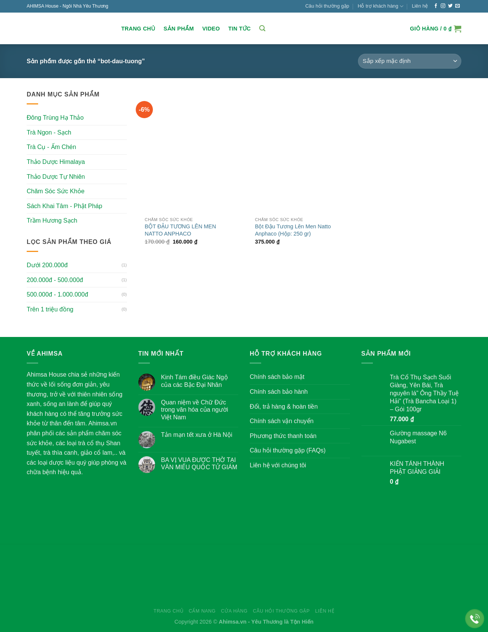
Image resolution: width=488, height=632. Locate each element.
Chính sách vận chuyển (281, 421)
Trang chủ (138, 29)
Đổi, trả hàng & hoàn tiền (284, 406)
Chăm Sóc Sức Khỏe (56, 191)
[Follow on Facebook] (435, 6)
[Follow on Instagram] (443, 6)
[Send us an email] (457, 6)
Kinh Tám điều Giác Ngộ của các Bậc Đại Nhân (194, 381)
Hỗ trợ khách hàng (380, 6)
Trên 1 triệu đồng (50, 309)
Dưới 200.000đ (47, 265)
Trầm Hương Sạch (52, 220)
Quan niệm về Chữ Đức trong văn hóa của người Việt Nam (194, 409)
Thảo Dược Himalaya (56, 162)
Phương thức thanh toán (283, 436)
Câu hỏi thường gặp (327, 6)
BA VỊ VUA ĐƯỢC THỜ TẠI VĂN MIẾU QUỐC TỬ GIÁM (199, 463)
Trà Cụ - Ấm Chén (51, 147)
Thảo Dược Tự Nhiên (56, 176)
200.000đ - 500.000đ (55, 280)
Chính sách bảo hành (279, 391)
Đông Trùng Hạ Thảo (55, 117)
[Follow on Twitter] (450, 6)
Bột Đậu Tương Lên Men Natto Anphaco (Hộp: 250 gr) (293, 230)
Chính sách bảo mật (277, 377)
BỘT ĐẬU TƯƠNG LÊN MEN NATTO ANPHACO (180, 230)
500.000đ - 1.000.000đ (57, 294)
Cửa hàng (234, 611)
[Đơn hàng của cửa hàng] (409, 61)
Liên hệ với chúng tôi (278, 465)
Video (211, 29)
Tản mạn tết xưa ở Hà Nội (196, 434)
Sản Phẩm (179, 29)
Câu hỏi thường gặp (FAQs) (288, 450)
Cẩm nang (202, 611)
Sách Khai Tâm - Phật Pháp (64, 206)
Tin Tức (239, 29)
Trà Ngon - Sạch (49, 132)
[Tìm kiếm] (262, 28)
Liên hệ (420, 6)
